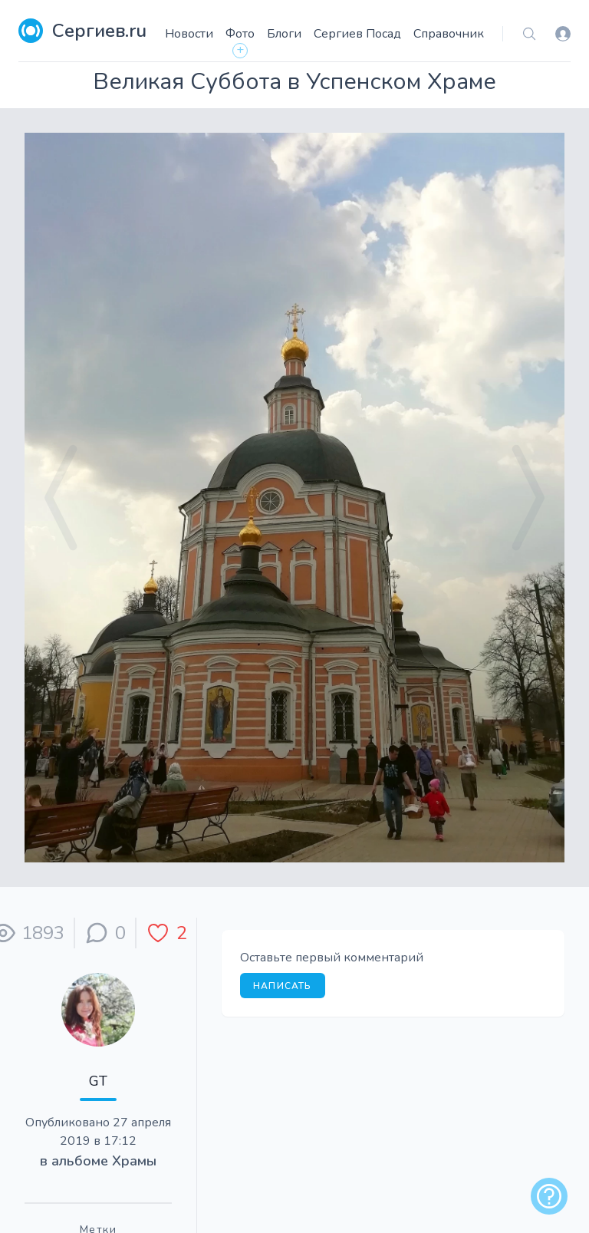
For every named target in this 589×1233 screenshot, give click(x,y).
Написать (282, 986)
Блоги (284, 33)
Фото (240, 33)
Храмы (134, 1161)
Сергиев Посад (357, 33)
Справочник (448, 33)
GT (98, 1081)
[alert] (549, 1196)
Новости (189, 33)
